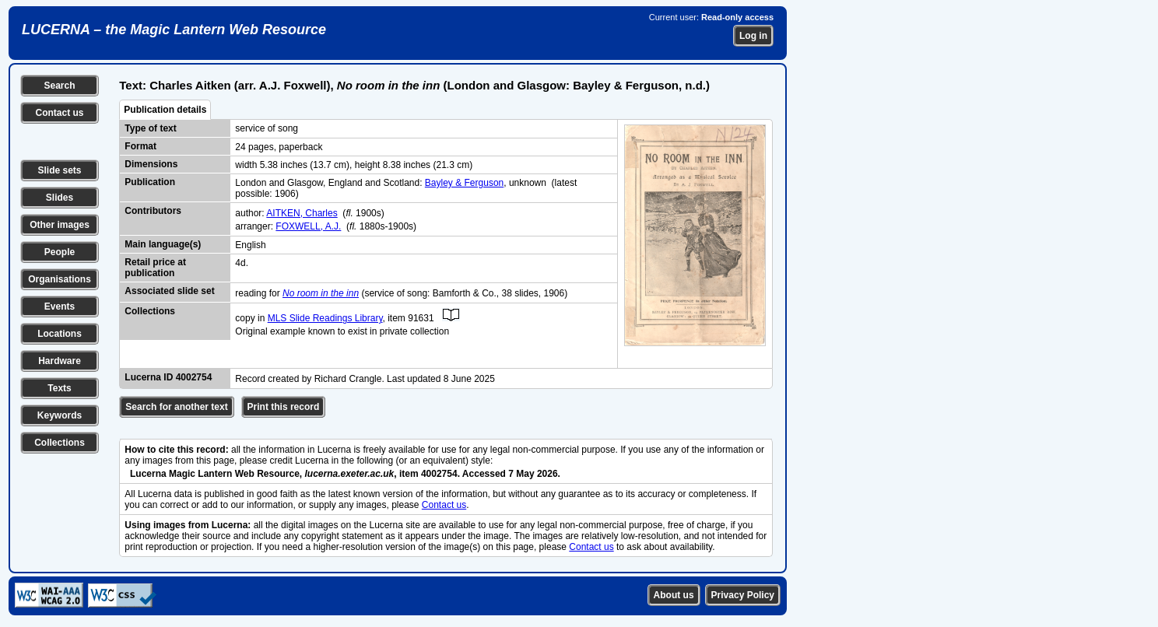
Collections (59, 442)
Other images (59, 224)
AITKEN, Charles (301, 213)
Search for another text (176, 406)
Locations (59, 333)
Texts (59, 388)
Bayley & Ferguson (464, 182)
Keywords (59, 415)
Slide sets (59, 170)
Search (59, 85)
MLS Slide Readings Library (325, 318)
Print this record (283, 406)
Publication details (165, 109)
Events (59, 306)
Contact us (59, 112)
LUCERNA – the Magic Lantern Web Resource (174, 29)
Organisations (59, 279)
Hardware (59, 361)
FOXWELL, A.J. (308, 226)
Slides (59, 197)
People (59, 252)
